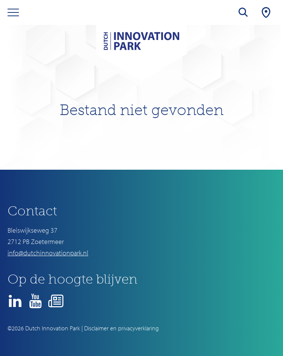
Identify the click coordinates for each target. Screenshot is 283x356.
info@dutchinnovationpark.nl (48, 253)
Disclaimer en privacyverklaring (121, 328)
